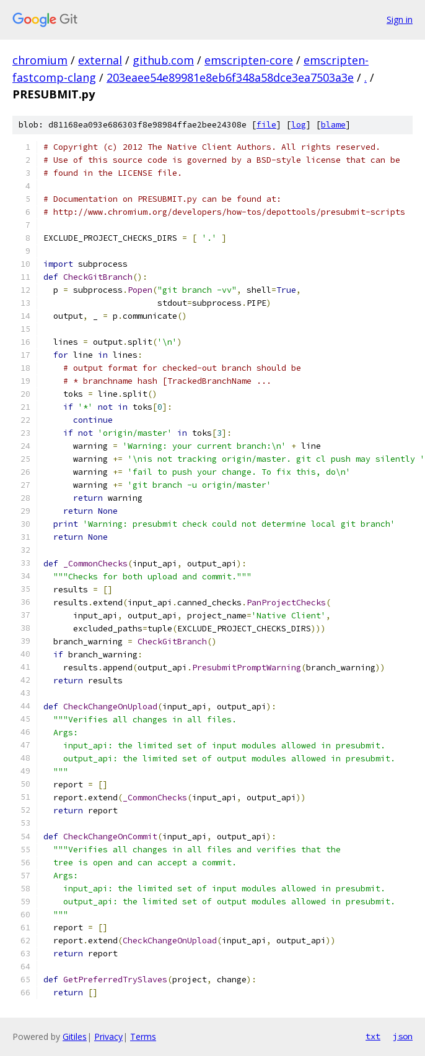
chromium (40, 60)
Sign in (400, 19)
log (298, 124)
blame (333, 124)
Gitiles (75, 1036)
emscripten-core (248, 60)
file (266, 124)
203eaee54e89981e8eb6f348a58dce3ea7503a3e (230, 77)
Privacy (108, 1036)
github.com (163, 60)
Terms (143, 1036)
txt (373, 1036)
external (100, 60)
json (403, 1036)
